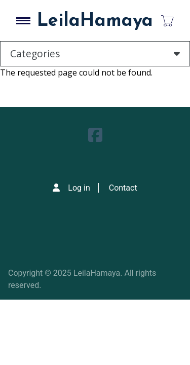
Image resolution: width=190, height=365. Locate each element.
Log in (79, 188)
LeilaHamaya (95, 21)
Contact (123, 188)
